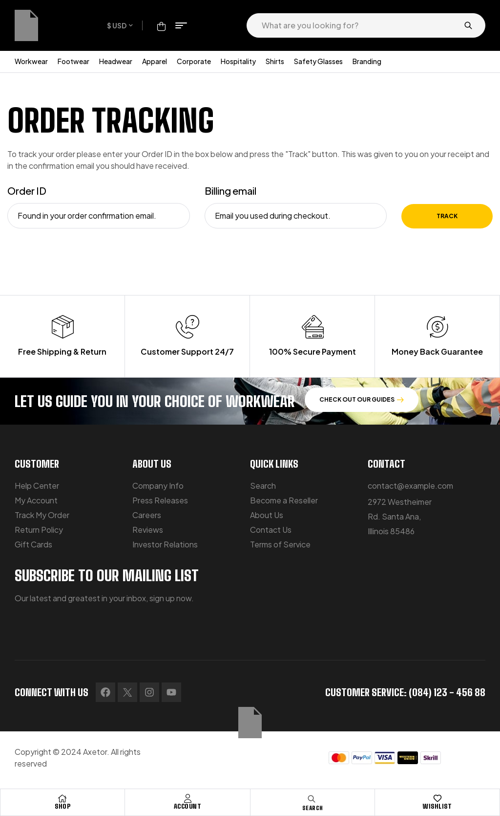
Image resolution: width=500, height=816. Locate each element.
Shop (62, 806)
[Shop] (62, 798)
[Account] (187, 798)
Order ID (26, 190)
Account (188, 806)
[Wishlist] (437, 798)
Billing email (230, 190)
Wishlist (437, 806)
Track (447, 216)
